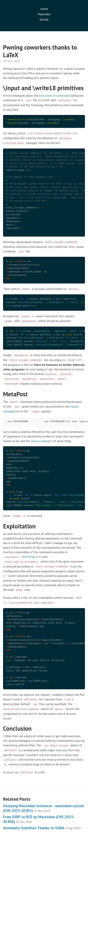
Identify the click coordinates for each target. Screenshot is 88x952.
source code (38, 441)
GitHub (44, 19)
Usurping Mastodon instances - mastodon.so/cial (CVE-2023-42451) (43, 808)
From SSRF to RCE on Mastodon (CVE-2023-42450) (38, 819)
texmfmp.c (30, 557)
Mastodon (44, 14)
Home (44, 9)
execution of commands (54, 95)
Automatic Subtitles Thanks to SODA (42, 827)
